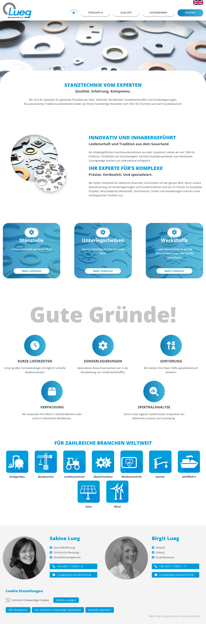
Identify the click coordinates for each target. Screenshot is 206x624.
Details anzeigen (66, 601)
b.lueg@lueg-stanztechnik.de (174, 574)
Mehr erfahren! (31, 271)
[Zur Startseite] (17, 10)
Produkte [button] (95, 12)
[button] (126, 12)
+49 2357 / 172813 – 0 (68, 566)
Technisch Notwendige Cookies (30, 601)
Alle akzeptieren (18, 611)
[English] (198, 2)
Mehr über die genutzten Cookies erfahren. (174, 617)
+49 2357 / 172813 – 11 (171, 566)
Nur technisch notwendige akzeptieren (58, 611)
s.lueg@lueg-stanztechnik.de (72, 574)
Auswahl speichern (99, 611)
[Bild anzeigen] (34, 158)
